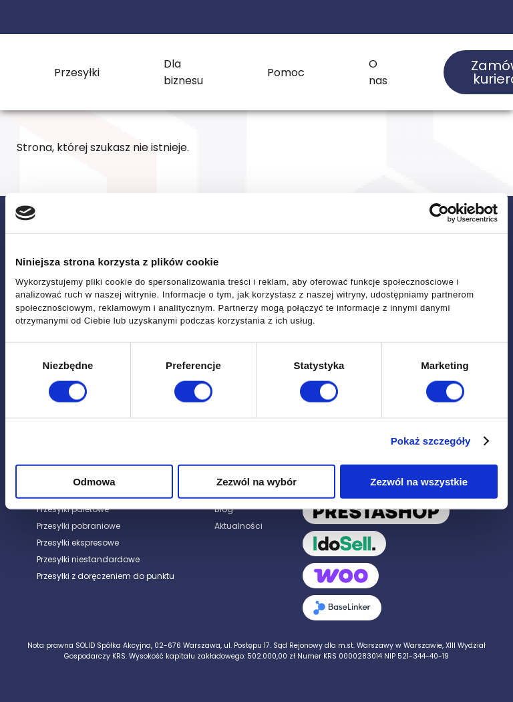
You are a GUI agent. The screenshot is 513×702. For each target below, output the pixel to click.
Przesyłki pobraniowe (78, 526)
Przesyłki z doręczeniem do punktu (105, 576)
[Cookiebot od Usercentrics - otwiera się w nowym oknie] (439, 213)
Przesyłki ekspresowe (78, 542)
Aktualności (238, 526)
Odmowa (94, 481)
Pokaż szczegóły (431, 441)
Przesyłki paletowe (73, 509)
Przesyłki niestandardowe (88, 559)
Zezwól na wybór (256, 481)
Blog (223, 509)
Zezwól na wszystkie (419, 481)
